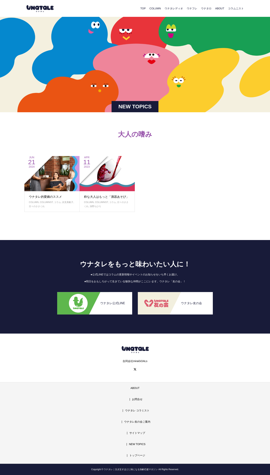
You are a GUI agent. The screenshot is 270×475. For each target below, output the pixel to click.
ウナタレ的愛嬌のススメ (45, 196)
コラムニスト (236, 8)
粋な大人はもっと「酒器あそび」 (106, 196)
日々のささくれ (37, 206)
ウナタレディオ (174, 8)
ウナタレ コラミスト (137, 410)
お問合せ (137, 399)
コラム (57, 202)
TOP (143, 8)
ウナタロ (206, 8)
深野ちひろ (95, 206)
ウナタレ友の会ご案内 (137, 421)
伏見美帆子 (67, 202)
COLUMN (155, 8)
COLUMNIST (46, 202)
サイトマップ (137, 432)
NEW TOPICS (137, 444)
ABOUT (219, 8)
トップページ (137, 455)
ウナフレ (192, 8)
